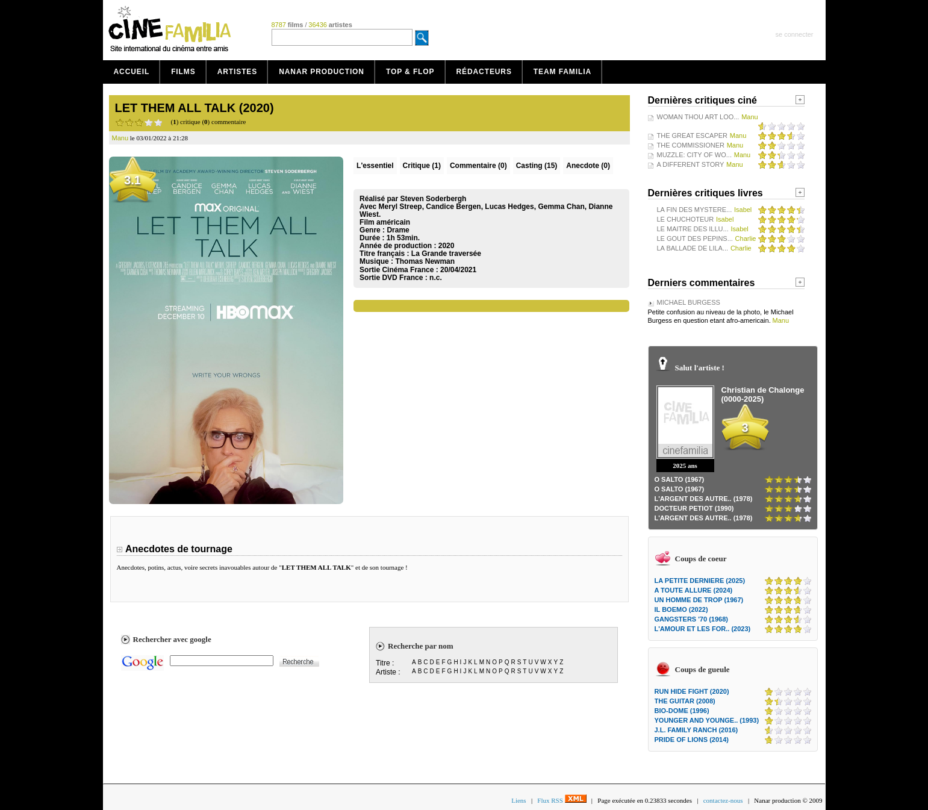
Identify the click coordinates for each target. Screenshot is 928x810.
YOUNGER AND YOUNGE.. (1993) (707, 720)
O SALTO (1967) (680, 479)
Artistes (237, 71)
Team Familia (562, 71)
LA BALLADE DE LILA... (693, 248)
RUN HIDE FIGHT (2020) (692, 691)
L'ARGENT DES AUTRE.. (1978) (704, 498)
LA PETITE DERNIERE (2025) (700, 580)
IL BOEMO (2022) (681, 609)
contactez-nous (723, 800)
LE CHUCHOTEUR (685, 219)
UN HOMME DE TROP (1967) (699, 599)
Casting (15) (537, 165)
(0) (478, 165)
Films (183, 71)
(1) (422, 165)
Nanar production (321, 71)
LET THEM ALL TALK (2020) (194, 107)
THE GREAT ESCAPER (692, 135)
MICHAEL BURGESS (688, 302)
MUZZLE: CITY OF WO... (694, 154)
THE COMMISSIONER (690, 145)
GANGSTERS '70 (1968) (691, 619)
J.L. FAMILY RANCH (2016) (696, 730)
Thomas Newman (425, 261)
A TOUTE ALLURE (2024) (694, 590)
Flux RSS (561, 800)
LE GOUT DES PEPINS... (695, 238)
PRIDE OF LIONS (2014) (692, 739)
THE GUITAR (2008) (685, 701)
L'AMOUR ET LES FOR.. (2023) (703, 628)
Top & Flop (410, 71)
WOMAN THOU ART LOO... (698, 116)
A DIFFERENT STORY (690, 164)
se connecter (795, 34)
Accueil (132, 71)
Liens (518, 800)
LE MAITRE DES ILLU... (693, 228)
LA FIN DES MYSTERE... (694, 209)
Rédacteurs (484, 71)
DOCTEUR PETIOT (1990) (694, 508)
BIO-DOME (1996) (682, 710)
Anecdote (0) (588, 165)
